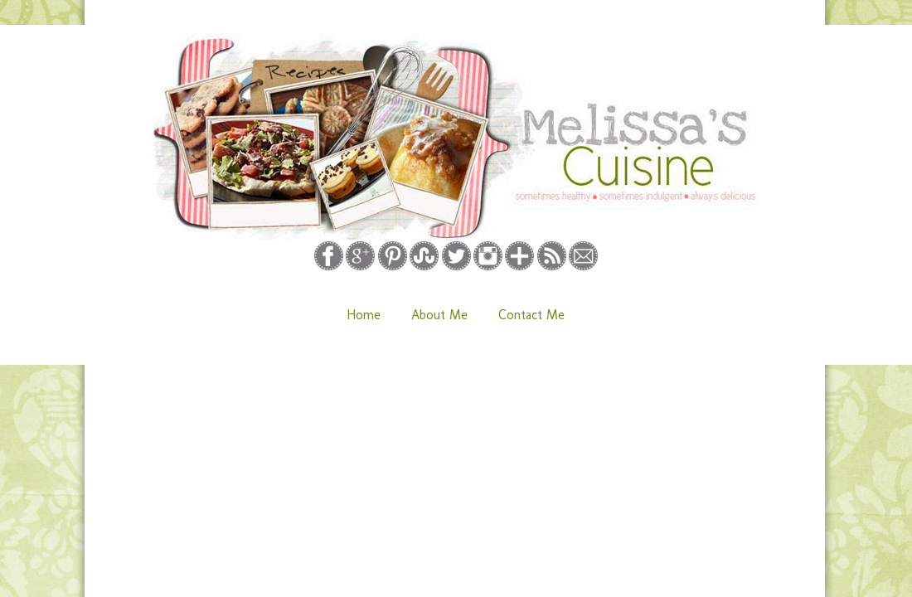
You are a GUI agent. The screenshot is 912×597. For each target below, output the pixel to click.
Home (364, 315)
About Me (439, 315)
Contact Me (531, 315)
